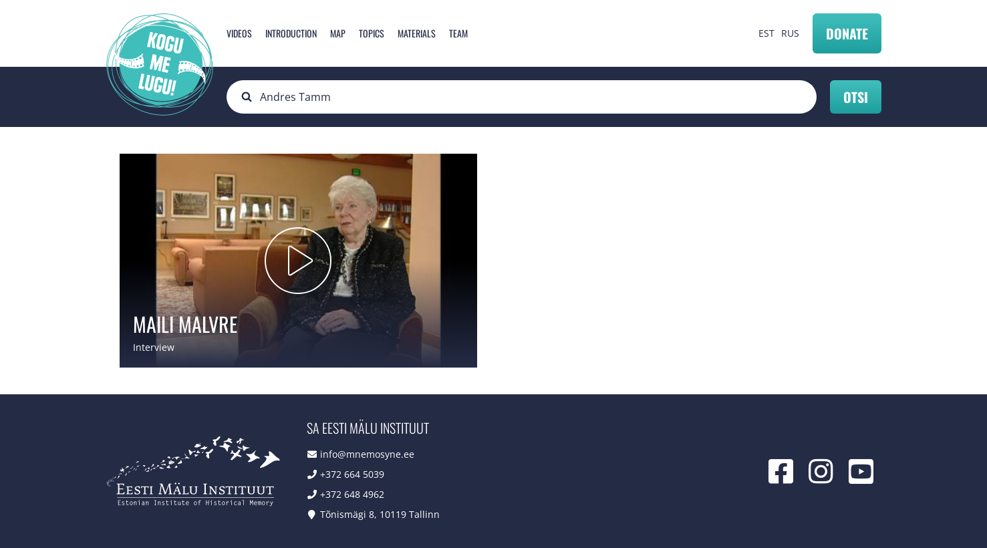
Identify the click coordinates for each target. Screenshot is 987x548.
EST (766, 33)
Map (337, 33)
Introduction (291, 33)
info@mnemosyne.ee (367, 454)
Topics (371, 33)
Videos (239, 33)
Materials (417, 33)
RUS (790, 33)
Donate (847, 33)
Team (458, 33)
